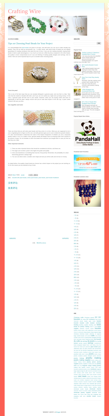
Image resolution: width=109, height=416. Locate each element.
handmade (90, 350)
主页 (39, 238)
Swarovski (76, 321)
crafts (93, 335)
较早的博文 (65, 238)
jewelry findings (79, 358)
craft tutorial (87, 335)
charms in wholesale (78, 332)
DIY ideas (83, 319)
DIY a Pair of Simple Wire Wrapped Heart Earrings (89, 102)
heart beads (95, 352)
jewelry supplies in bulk (85, 363)
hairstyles (85, 350)
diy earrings (83, 341)
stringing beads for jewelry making (81, 378)
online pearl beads (32, 177)
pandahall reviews (97, 371)
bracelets (98, 328)
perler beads (85, 372)
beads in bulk (93, 326)
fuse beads (80, 346)
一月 (75, 218)
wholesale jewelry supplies (82, 392)
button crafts (85, 330)
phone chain (92, 372)
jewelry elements (97, 355)
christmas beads (84, 334)
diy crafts (77, 341)
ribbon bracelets (82, 374)
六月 (75, 238)
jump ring (79, 365)
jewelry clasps (97, 354)
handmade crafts (97, 350)
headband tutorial (87, 352)
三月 (75, 246)
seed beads (82, 376)
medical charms (90, 367)
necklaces (93, 369)
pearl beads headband (52, 177)
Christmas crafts (79, 317)
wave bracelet (98, 385)
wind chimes (81, 394)
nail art (88, 369)
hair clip (80, 350)
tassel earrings (94, 380)
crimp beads (98, 335)
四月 (75, 243)
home (99, 352)
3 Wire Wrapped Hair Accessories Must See (88, 90)
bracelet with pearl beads (19, 177)
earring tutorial (83, 343)
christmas (76, 334)
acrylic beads (83, 321)
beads (99, 325)
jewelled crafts (77, 354)
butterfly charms (77, 330)
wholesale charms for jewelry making (82, 390)
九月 (75, 229)
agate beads (92, 321)
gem (84, 346)
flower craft (89, 345)
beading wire (92, 324)
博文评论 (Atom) (41, 243)
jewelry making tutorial (80, 362)
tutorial (99, 381)
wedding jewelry (97, 387)
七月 (75, 235)
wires (84, 396)
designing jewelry (89, 339)
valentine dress (85, 383)
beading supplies (83, 324)
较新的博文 (12, 238)
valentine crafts (78, 383)
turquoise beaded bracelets (90, 381)
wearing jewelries (78, 387)
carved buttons (97, 330)
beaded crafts (84, 323)
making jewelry (96, 365)
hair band (76, 350)
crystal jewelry (88, 337)
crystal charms (80, 337)
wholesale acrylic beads (81, 389)
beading (76, 325)
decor (75, 339)
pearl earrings (77, 372)
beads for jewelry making (81, 326)
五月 (75, 240)
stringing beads (97, 376)
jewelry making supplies (82, 360)
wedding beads (88, 387)
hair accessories (96, 348)
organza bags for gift (82, 371)
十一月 (76, 224)
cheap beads (86, 332)
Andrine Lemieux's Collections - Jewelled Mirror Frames (91, 53)
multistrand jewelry (82, 369)
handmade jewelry (78, 352)
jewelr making (85, 354)
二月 (75, 215)
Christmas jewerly (89, 317)
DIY (96, 317)
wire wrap (87, 394)
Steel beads (98, 319)
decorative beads (81, 339)
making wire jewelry (79, 367)
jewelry (91, 354)
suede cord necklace (79, 380)
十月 (75, 226)
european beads (81, 345)
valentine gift (93, 383)
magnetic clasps (87, 365)
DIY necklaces (90, 319)
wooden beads (91, 396)
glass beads (94, 346)
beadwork (82, 328)
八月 (75, 232)
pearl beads (25, 47)
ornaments (90, 371)
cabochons (91, 330)
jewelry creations (78, 355)
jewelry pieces (91, 362)
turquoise (81, 381)
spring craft (90, 376)
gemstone (88, 346)
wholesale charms (95, 389)
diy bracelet (97, 339)
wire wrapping (94, 394)
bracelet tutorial (90, 328)
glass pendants (88, 348)
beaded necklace (95, 323)
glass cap (82, 348)
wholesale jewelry (96, 390)
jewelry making (93, 358)
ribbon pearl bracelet (91, 374)
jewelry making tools (96, 360)
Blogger (58, 412)
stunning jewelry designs (95, 378)
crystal (75, 337)
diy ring (97, 341)
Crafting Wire (24, 11)
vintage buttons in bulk (89, 385)
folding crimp (95, 345)
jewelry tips (94, 363)
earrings (90, 343)
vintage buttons (80, 385)
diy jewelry (91, 341)
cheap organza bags (96, 332)
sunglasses (87, 380)
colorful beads (80, 335)
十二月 (76, 221)
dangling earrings (96, 337)
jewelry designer (87, 355)
